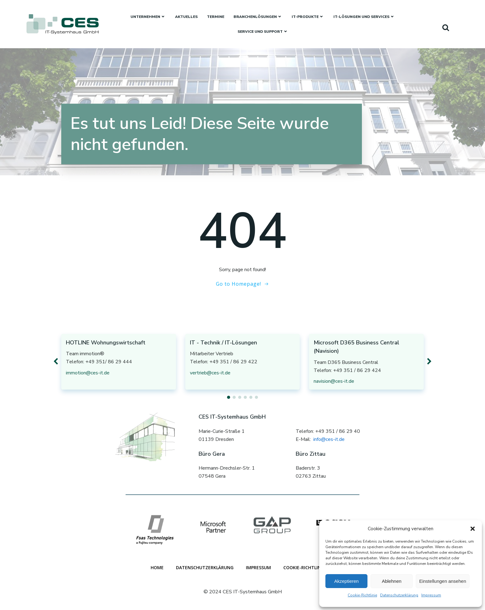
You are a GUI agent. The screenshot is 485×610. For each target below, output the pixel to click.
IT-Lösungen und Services (364, 16)
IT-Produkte (308, 16)
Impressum (431, 595)
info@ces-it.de (329, 439)
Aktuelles (186, 16)
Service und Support (263, 31)
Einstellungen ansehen (442, 581)
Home (157, 567)
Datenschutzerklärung (399, 595)
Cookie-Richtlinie (362, 595)
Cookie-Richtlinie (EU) (308, 567)
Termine (215, 16)
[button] (473, 529)
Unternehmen (148, 16)
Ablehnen (391, 581)
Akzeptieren (346, 581)
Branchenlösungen (258, 16)
